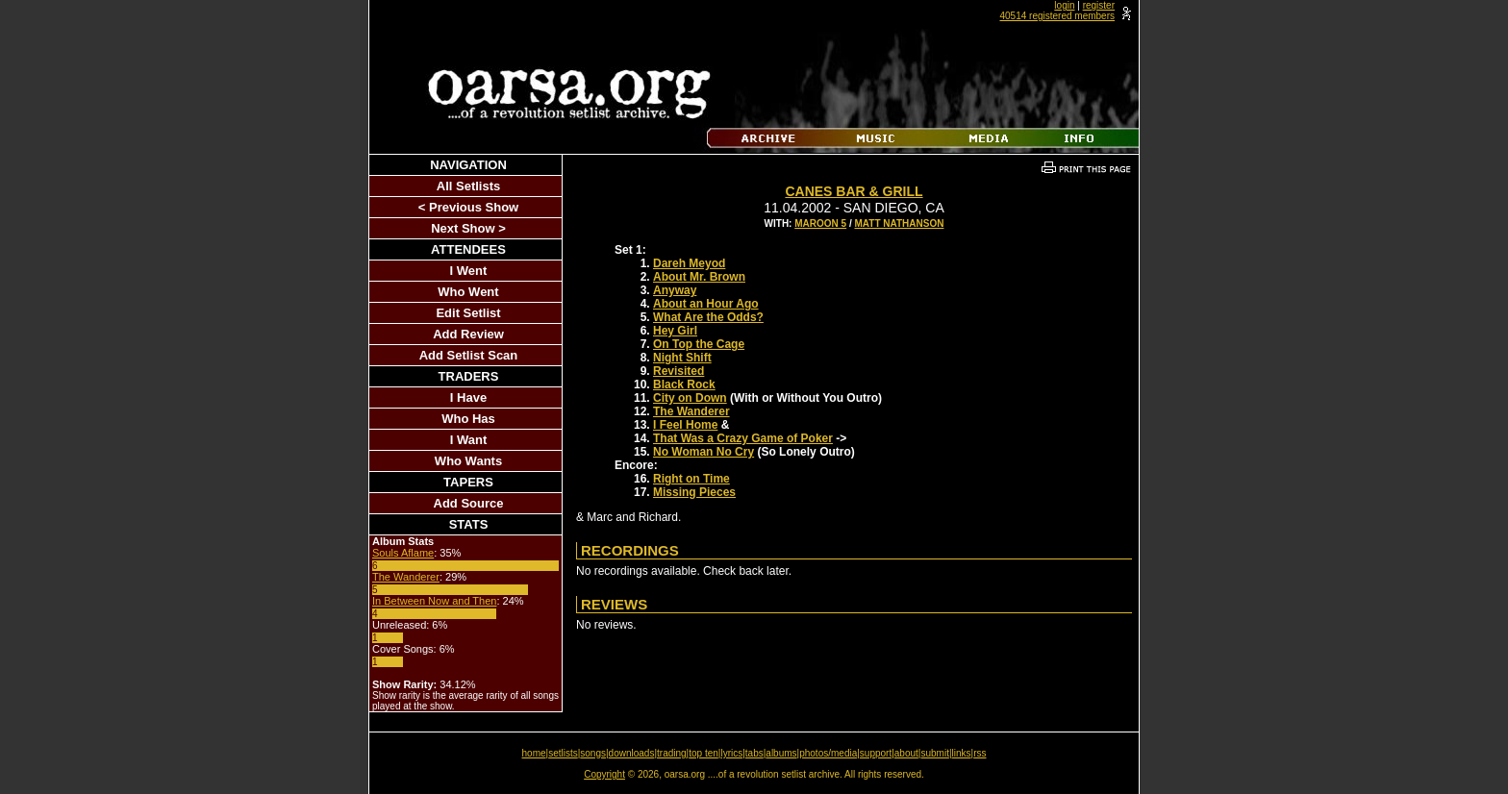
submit (934, 753)
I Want (469, 440)
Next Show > (468, 228)
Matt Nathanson (898, 223)
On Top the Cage (698, 344)
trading (672, 753)
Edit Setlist (468, 313)
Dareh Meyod (689, 263)
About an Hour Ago (706, 303)
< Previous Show (468, 207)
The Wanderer (406, 577)
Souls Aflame (403, 552)
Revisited (678, 371)
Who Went (468, 292)
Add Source (469, 503)
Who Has (468, 418)
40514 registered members (1057, 16)
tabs (754, 753)
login (1064, 5)
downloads (632, 753)
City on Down (690, 398)
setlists (563, 753)
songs (593, 753)
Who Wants (468, 461)
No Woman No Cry (703, 452)
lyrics (731, 753)
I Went (469, 270)
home (534, 753)
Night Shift (682, 357)
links (961, 753)
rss (979, 753)
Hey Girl (675, 330)
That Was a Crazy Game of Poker (743, 438)
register (1099, 5)
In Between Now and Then (434, 601)
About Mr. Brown (699, 277)
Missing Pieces (694, 492)
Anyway (674, 290)
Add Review (468, 334)
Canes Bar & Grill (853, 191)
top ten (703, 753)
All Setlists (468, 186)
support (876, 753)
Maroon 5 (820, 223)
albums (781, 753)
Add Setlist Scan (468, 355)
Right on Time (691, 478)
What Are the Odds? (708, 317)
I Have (468, 397)
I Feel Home (685, 425)
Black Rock (684, 384)
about (906, 753)
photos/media (828, 753)
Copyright (604, 774)
